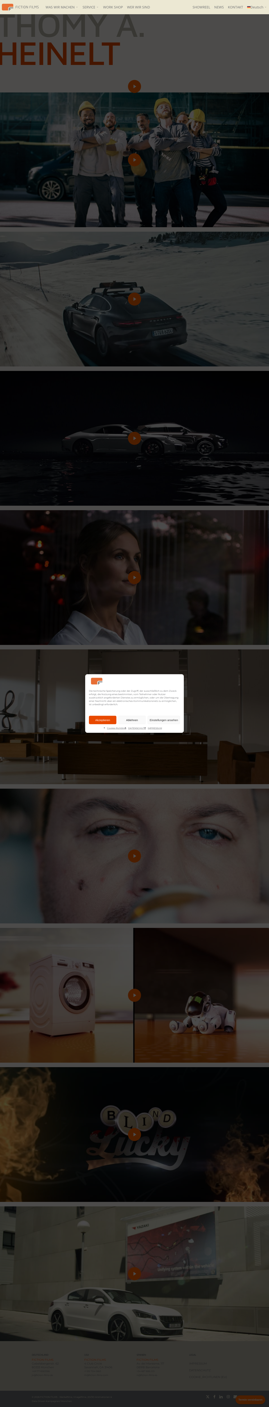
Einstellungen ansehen (164, 719)
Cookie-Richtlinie (116, 728)
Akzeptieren (102, 719)
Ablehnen (132, 719)
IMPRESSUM (155, 728)
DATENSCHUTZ (137, 728)
